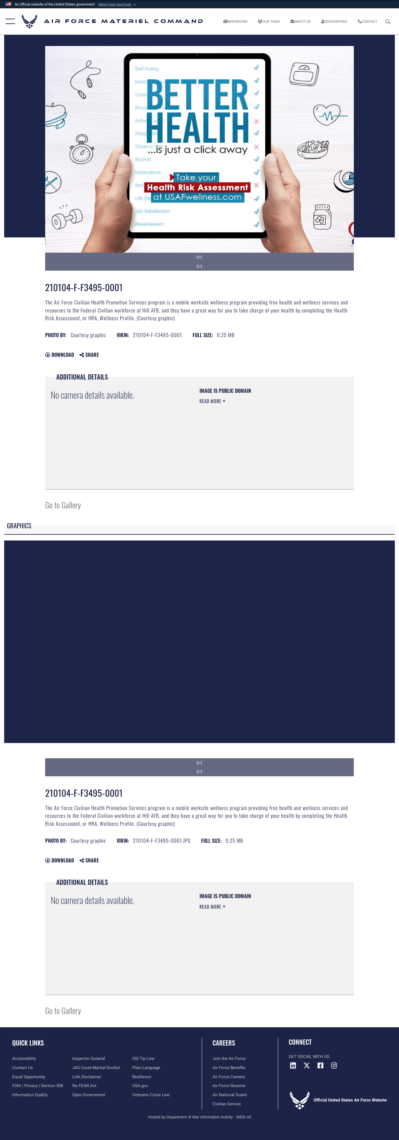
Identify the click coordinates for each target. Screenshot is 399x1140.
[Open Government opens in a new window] (88, 1094)
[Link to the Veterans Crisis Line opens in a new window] (151, 1094)
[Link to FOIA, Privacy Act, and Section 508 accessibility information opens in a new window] (37, 1085)
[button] (117, 4)
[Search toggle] (389, 21)
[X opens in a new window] (307, 1065)
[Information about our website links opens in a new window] (86, 1076)
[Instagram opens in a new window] (334, 1065)
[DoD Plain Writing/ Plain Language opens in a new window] (146, 1067)
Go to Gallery (63, 505)
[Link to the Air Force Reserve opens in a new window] (229, 1085)
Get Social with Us (309, 1056)
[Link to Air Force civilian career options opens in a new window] (227, 1103)
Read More (211, 401)
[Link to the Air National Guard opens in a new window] (230, 1094)
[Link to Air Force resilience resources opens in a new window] (141, 1076)
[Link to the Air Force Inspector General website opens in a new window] (88, 1058)
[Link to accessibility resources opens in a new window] (24, 1058)
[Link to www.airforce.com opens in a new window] (229, 1058)
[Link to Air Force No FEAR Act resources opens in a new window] (84, 1085)
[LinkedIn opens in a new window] (293, 1065)
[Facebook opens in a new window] (320, 1065)
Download (59, 354)
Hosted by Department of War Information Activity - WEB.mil (199, 1117)
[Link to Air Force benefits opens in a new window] (229, 1067)
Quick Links (28, 1042)
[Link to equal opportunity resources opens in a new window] (28, 1076)
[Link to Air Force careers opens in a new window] (229, 1076)
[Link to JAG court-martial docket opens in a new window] (96, 1067)
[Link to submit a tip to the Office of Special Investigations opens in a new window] (143, 1058)
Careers (224, 1042)
